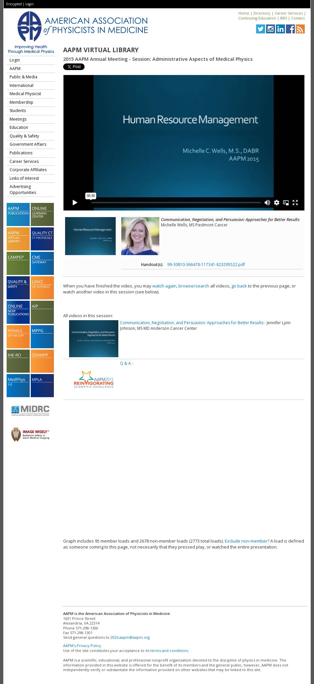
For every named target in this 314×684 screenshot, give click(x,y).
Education (19, 127)
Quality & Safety (24, 136)
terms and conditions (169, 650)
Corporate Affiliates (28, 169)
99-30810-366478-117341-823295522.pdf (206, 264)
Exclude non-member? (247, 541)
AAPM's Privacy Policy (82, 645)
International (21, 85)
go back (239, 286)
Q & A (125, 363)
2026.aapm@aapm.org (130, 637)
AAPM (15, 68)
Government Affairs (28, 144)
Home (243, 13)
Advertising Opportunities (23, 189)
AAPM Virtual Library (100, 50)
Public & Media (23, 77)
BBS (283, 18)
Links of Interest (24, 178)
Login (29, 4)
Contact (298, 18)
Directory (262, 13)
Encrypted (14, 4)
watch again (164, 286)
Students (18, 110)
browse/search (193, 286)
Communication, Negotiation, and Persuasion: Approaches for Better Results (191, 322)
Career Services (289, 13)
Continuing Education (257, 18)
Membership (21, 102)
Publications (21, 153)
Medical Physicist (25, 93)
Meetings (18, 119)
